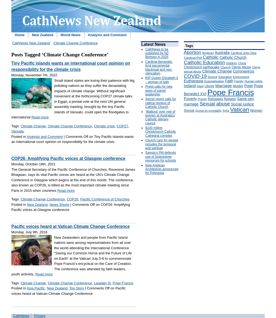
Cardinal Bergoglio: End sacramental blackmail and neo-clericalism (159, 67)
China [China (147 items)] (242, 63)
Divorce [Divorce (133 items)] (213, 76)
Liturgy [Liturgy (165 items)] (209, 86)
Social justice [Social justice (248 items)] (242, 104)
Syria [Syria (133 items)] (226, 110)
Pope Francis (123, 283)
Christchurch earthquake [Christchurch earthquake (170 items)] (201, 67)
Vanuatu (17, 131)
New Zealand (42, 35)
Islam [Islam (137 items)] (200, 86)
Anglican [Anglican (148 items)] (208, 52)
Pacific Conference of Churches (105, 199)
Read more (40, 117)
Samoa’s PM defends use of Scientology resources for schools (160, 156)
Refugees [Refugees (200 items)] (215, 99)
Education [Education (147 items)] (225, 76)
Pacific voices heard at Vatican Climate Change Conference (70, 226)
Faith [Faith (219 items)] (229, 81)
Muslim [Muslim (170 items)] (238, 86)
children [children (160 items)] (231, 63)
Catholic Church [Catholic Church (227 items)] (232, 57)
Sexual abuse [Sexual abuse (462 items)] (214, 104)
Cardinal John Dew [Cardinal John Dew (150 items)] (244, 52)
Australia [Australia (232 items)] (222, 52)
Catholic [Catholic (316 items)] (211, 57)
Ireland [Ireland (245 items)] (190, 86)
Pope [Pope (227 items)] (248, 86)
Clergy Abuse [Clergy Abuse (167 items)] (241, 67)
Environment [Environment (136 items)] (241, 76)
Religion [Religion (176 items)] (230, 99)
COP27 (122, 126)
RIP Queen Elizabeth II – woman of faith (161, 80)
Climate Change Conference (75, 43)
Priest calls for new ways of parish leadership (158, 90)
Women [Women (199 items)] (256, 110)
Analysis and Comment (107, 35)
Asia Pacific (36, 288)
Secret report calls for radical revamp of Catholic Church (160, 103)
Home (20, 35)
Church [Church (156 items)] (225, 67)
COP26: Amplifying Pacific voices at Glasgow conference (68, 158)
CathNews (21, 316)
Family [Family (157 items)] (238, 81)
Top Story (76, 288)
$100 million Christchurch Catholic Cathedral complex (160, 132)
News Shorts (60, 205)
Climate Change (33, 126)
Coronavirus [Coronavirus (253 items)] (243, 71)
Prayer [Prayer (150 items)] (202, 99)
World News (71, 35)
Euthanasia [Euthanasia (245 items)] (193, 81)
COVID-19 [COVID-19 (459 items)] (195, 76)
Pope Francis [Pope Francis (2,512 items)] (230, 92)
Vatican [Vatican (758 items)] (239, 109)
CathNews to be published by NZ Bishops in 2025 (157, 53)
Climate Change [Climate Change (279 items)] (217, 71)
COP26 (72, 199)
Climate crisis (104, 126)
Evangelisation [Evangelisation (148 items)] (214, 81)
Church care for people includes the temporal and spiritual (161, 144)
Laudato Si (102, 283)
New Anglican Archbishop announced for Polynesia (161, 169)
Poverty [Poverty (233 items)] (190, 99)
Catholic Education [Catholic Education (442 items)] (204, 62)
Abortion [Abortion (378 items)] (192, 52)
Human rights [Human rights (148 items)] (253, 81)
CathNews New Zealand (31, 43)
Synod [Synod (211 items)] (189, 110)
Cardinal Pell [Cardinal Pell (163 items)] (193, 58)
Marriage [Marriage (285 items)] (223, 85)
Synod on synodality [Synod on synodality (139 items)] (208, 110)
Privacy (40, 316)
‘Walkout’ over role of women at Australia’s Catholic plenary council (160, 117)
